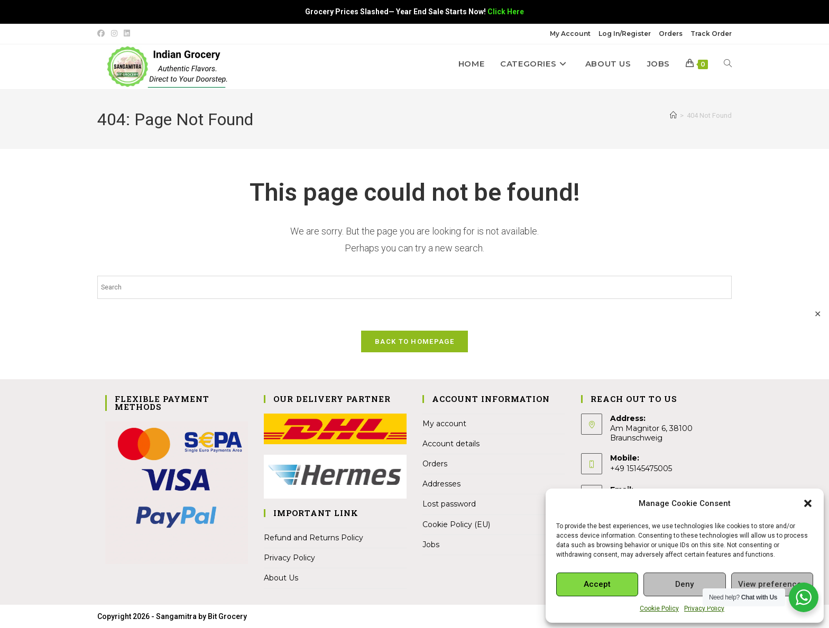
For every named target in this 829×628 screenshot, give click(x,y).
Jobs (430, 545)
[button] (808, 503)
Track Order (711, 34)
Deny (684, 584)
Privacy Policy (704, 608)
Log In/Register (624, 34)
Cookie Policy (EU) (456, 525)
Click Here (505, 11)
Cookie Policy (659, 608)
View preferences (772, 584)
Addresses (441, 484)
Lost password (449, 504)
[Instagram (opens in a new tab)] (114, 34)
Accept (597, 584)
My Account (570, 34)
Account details (451, 444)
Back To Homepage (414, 342)
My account (444, 424)
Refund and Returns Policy (313, 538)
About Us (281, 578)
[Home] (673, 115)
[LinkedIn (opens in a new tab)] (127, 34)
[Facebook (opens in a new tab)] (102, 34)
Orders (671, 34)
